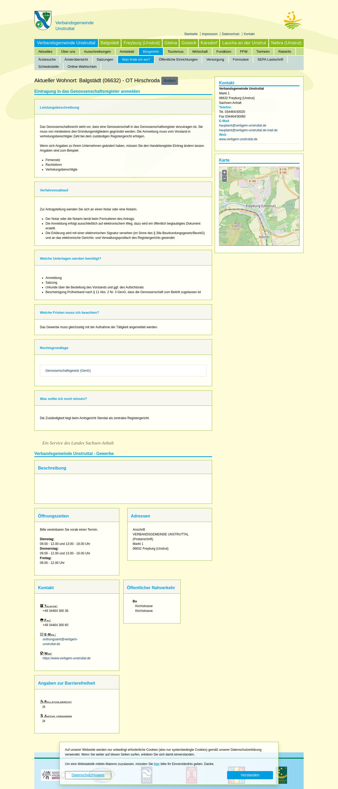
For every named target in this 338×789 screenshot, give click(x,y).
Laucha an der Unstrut (244, 42)
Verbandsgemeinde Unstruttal (66, 42)
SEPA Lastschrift (270, 59)
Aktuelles (45, 52)
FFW (244, 52)
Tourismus (176, 52)
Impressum (210, 34)
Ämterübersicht (76, 59)
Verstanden (250, 775)
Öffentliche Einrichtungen (178, 59)
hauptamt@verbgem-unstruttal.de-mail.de (248, 130)
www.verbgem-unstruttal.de (238, 139)
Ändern (170, 81)
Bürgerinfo (151, 52)
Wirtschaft (200, 52)
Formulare (241, 59)
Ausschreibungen (97, 52)
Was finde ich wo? (136, 59)
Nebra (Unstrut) (286, 42)
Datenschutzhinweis (88, 775)
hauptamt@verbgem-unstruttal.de (242, 125)
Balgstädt (109, 42)
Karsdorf (209, 42)
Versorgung (215, 59)
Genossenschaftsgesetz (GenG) (68, 370)
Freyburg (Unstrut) (142, 42)
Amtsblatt (127, 52)
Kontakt (249, 34)
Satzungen (105, 59)
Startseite (191, 34)
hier (157, 764)
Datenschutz (231, 34)
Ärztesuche (47, 59)
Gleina (171, 42)
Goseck (188, 42)
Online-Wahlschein (82, 67)
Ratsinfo (284, 52)
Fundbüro (224, 52)
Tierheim (263, 52)
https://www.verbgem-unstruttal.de (67, 658)
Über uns (68, 52)
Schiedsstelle (48, 67)
